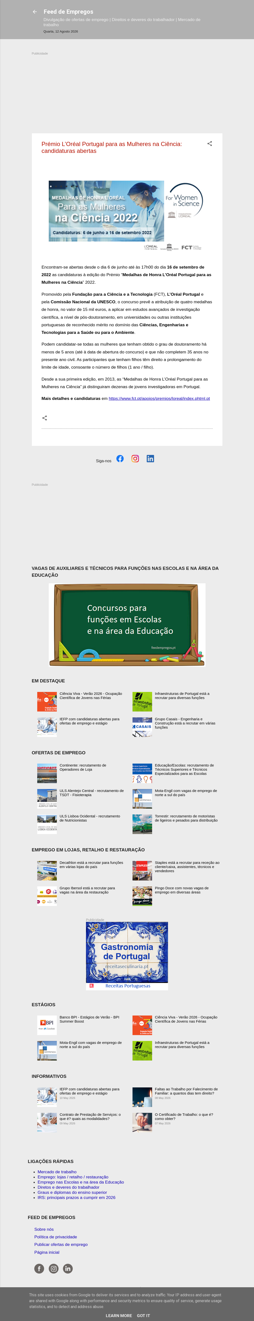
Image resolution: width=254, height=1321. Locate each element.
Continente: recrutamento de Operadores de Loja (83, 767)
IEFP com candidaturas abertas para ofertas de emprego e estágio (90, 721)
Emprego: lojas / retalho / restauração (73, 1176)
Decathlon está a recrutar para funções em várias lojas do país (91, 864)
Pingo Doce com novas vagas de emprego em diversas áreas (182, 890)
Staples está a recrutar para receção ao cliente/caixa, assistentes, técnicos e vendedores (187, 866)
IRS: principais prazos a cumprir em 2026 (77, 1197)
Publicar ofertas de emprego (61, 1244)
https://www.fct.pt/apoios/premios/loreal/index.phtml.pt (159, 398)
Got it (143, 1315)
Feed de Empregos (68, 11)
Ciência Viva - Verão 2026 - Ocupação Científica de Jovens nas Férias (91, 695)
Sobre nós (44, 1229)
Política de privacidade (55, 1236)
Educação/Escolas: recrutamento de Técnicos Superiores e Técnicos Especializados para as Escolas (184, 769)
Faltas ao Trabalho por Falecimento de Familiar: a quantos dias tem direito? (186, 1091)
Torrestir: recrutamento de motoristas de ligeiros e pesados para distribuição (186, 818)
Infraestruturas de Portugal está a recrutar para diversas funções (182, 695)
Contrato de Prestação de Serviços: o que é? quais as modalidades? (90, 1116)
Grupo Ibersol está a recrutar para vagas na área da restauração (87, 890)
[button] (210, 144)
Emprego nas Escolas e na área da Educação (81, 1182)
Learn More (119, 1315)
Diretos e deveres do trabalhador (68, 1187)
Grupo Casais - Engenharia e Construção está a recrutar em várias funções (185, 723)
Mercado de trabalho (57, 1171)
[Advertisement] (127, 90)
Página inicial (46, 1252)
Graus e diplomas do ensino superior (72, 1192)
